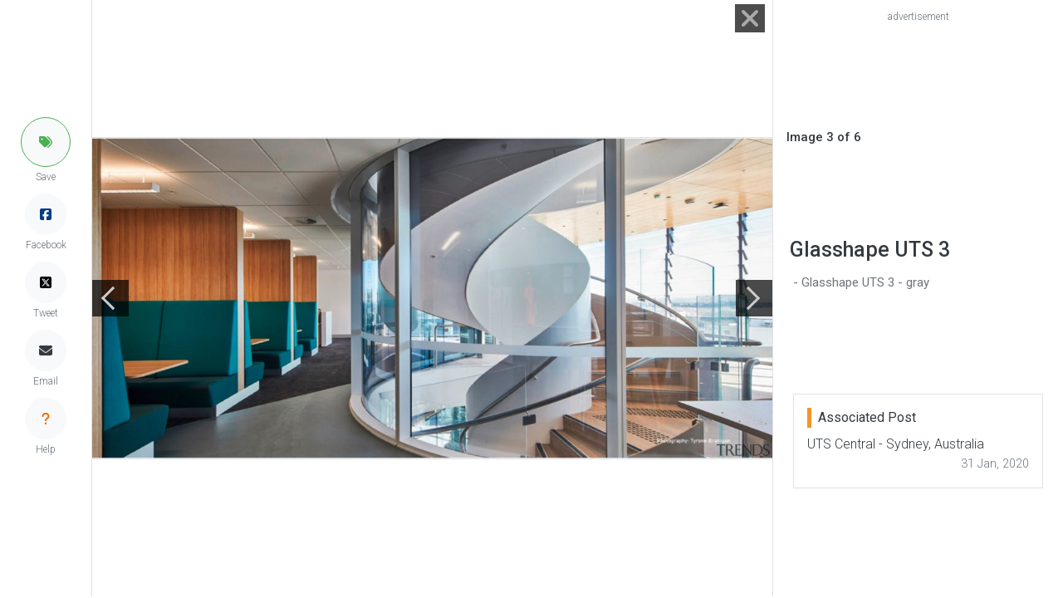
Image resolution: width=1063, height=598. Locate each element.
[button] (46, 142)
